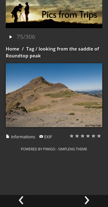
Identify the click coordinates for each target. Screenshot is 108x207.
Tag (30, 49)
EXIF (45, 136)
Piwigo (49, 149)
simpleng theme (72, 149)
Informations (20, 136)
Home (12, 49)
